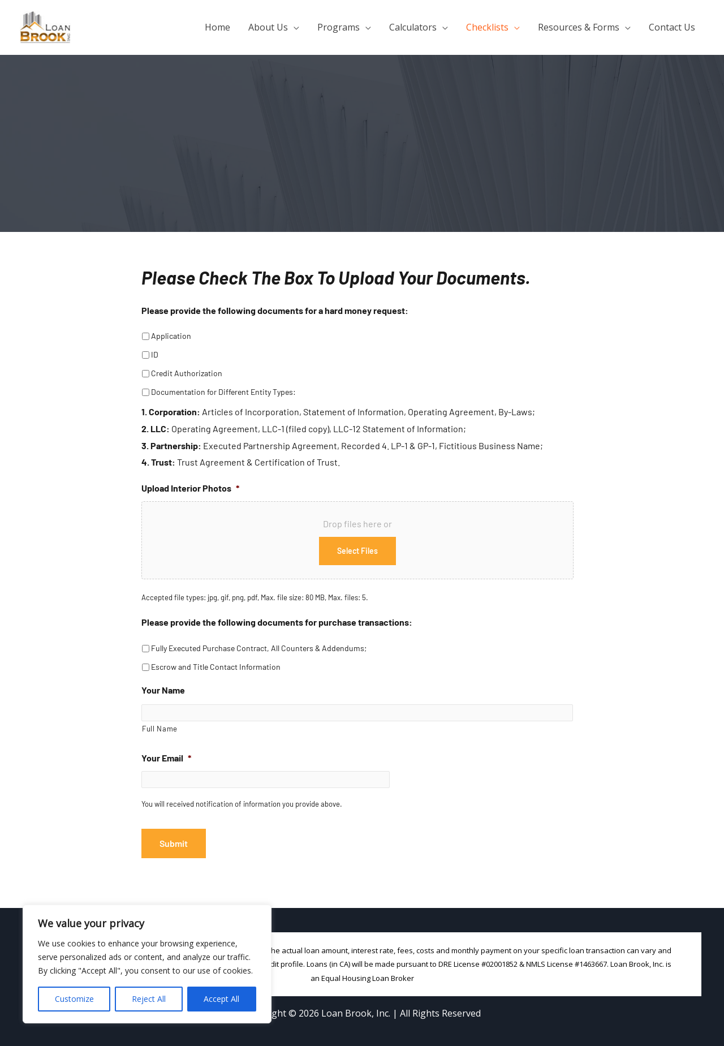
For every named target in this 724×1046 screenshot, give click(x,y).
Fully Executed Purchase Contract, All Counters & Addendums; (259, 648)
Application (171, 336)
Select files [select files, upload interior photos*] (357, 551)
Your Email (166, 758)
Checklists (487, 27)
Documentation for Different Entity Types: (223, 392)
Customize (74, 998)
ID (154, 354)
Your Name (163, 690)
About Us (268, 27)
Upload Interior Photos (190, 488)
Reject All (149, 998)
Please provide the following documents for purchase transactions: (276, 622)
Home (217, 27)
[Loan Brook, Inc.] (45, 26)
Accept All (221, 998)
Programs (338, 27)
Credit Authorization (186, 373)
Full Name (160, 729)
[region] (147, 964)
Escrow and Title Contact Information (216, 666)
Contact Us (672, 27)
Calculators (413, 27)
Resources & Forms (578, 27)
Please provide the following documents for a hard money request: (274, 310)
